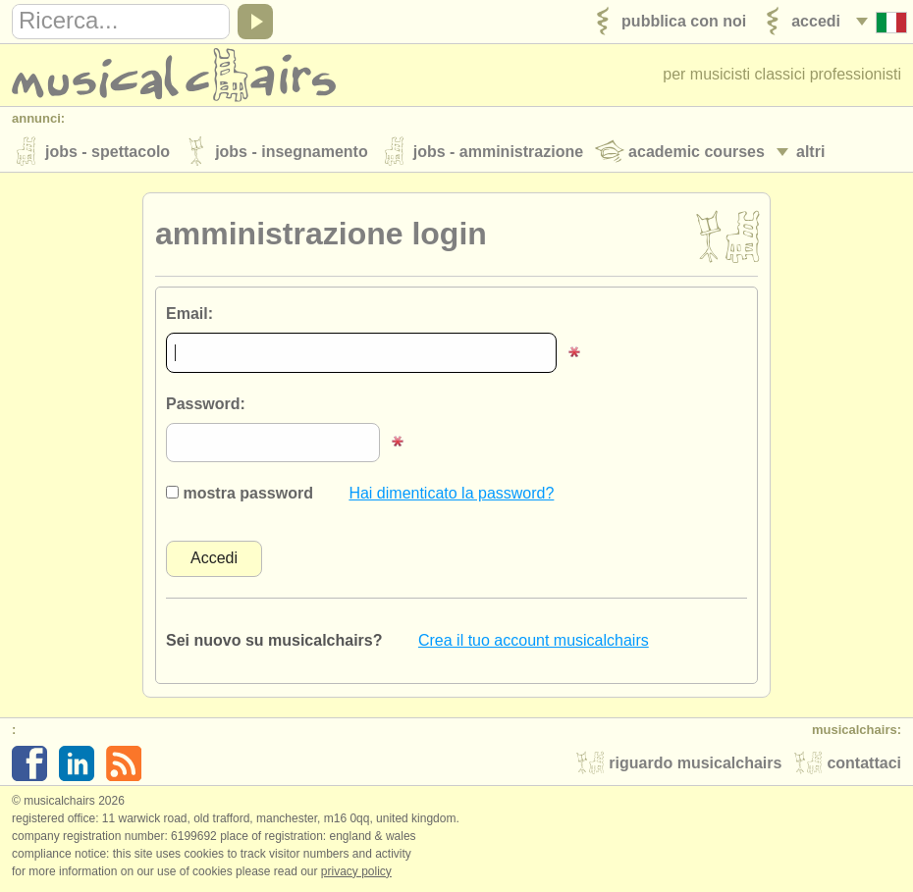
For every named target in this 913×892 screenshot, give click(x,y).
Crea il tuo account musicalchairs (533, 640)
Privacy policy (356, 871)
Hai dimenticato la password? (451, 493)
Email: (189, 313)
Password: (205, 403)
